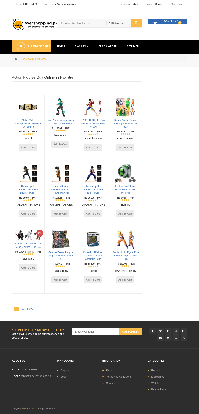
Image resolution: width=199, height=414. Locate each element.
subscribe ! (130, 331)
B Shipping (29, 408)
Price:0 (166, 22)
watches (156, 383)
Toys (24, 58)
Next (30, 308)
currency (155, 4)
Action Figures (37, 58)
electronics (157, 376)
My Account (177, 4)
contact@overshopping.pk (63, 4)
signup (65, 370)
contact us (112, 383)
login (64, 376)
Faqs (109, 370)
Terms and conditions (118, 376)
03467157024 (30, 4)
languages (129, 4)
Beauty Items (159, 389)
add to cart (28, 147)
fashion (156, 370)
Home (61, 46)
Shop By (81, 46)
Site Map (133, 46)
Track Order (107, 46)
